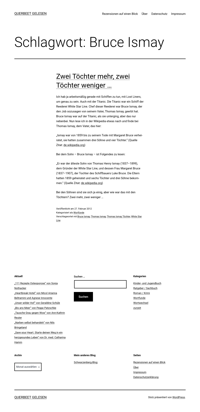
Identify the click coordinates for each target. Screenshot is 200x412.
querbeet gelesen (30, 14)
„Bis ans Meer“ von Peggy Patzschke (35, 307)
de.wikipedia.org (74, 145)
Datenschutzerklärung (145, 377)
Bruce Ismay (83, 216)
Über (145, 14)
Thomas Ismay (98, 216)
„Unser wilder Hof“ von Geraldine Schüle (37, 302)
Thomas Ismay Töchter (118, 216)
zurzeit (137, 307)
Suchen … (79, 276)
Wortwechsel (140, 302)
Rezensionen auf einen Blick (120, 14)
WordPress (178, 397)
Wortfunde (78, 212)
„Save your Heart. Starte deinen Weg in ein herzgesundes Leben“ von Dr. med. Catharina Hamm (40, 337)
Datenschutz (159, 14)
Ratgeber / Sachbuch (145, 288)
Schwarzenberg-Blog (85, 362)
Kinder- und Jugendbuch (147, 283)
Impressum (178, 14)
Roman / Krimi (141, 293)
